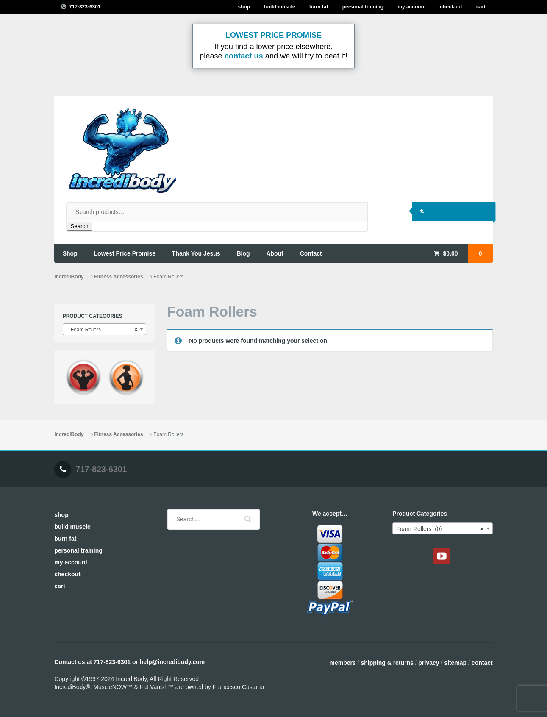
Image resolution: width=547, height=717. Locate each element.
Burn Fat (318, 7)
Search (79, 226)
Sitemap (455, 662)
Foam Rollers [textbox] (102, 330)
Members (342, 662)
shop (70, 253)
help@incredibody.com (172, 662)
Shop (244, 7)
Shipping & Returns (387, 662)
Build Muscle (279, 7)
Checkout (451, 7)
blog (243, 253)
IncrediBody (68, 277)
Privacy (429, 662)
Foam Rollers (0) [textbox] (439, 529)
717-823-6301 (85, 7)
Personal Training (362, 7)
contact (311, 253)
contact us (244, 56)
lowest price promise (125, 253)
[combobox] (105, 329)
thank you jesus (196, 253)
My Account (411, 7)
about (274, 253)
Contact (482, 662)
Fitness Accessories (118, 277)
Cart (481, 7)
